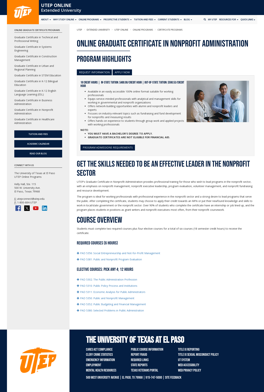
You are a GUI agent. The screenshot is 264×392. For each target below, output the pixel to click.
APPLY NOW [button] (122, 72)
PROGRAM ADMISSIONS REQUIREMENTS (108, 147)
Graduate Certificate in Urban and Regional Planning (34, 67)
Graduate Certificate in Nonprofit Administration (33, 111)
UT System (184, 360)
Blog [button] (188, 19)
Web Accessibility (188, 365)
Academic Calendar (38, 143)
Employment (93, 365)
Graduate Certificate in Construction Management (35, 58)
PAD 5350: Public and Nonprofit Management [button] (105, 298)
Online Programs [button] (90, 19)
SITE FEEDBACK (173, 377)
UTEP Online (56, 5)
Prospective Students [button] (118, 19)
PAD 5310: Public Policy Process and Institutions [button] (107, 285)
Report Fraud (139, 354)
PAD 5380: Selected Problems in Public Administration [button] (110, 310)
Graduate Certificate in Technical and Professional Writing (36, 39)
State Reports (139, 365)
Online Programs (142, 29)
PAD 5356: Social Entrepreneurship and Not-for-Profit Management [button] (118, 253)
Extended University (61, 10)
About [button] (46, 19)
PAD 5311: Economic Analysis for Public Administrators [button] (111, 292)
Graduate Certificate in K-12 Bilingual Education (36, 83)
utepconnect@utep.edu (31, 198)
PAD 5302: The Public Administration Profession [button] (107, 279)
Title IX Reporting (188, 349)
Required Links (139, 360)
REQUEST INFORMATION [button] (94, 72)
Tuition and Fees (38, 134)
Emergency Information (100, 360)
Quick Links (248, 19)
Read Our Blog (38, 153)
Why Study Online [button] (64, 19)
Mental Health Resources (101, 370)
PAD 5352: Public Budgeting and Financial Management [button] (111, 304)
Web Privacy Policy (189, 370)
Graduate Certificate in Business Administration (33, 102)
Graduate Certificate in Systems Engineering (33, 48)
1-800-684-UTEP (27, 202)
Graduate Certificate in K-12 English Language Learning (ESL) (35, 92)
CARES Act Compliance (99, 349)
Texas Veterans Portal (144, 370)
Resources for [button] (228, 19)
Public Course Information (147, 349)
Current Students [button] (170, 19)
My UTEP (212, 19)
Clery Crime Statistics (99, 354)
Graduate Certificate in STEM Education (37, 75)
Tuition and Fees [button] (145, 19)
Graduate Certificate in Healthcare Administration (34, 121)
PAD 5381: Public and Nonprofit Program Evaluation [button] (109, 259)
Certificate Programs (169, 29)
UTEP (79, 29)
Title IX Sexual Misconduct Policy (198, 354)
